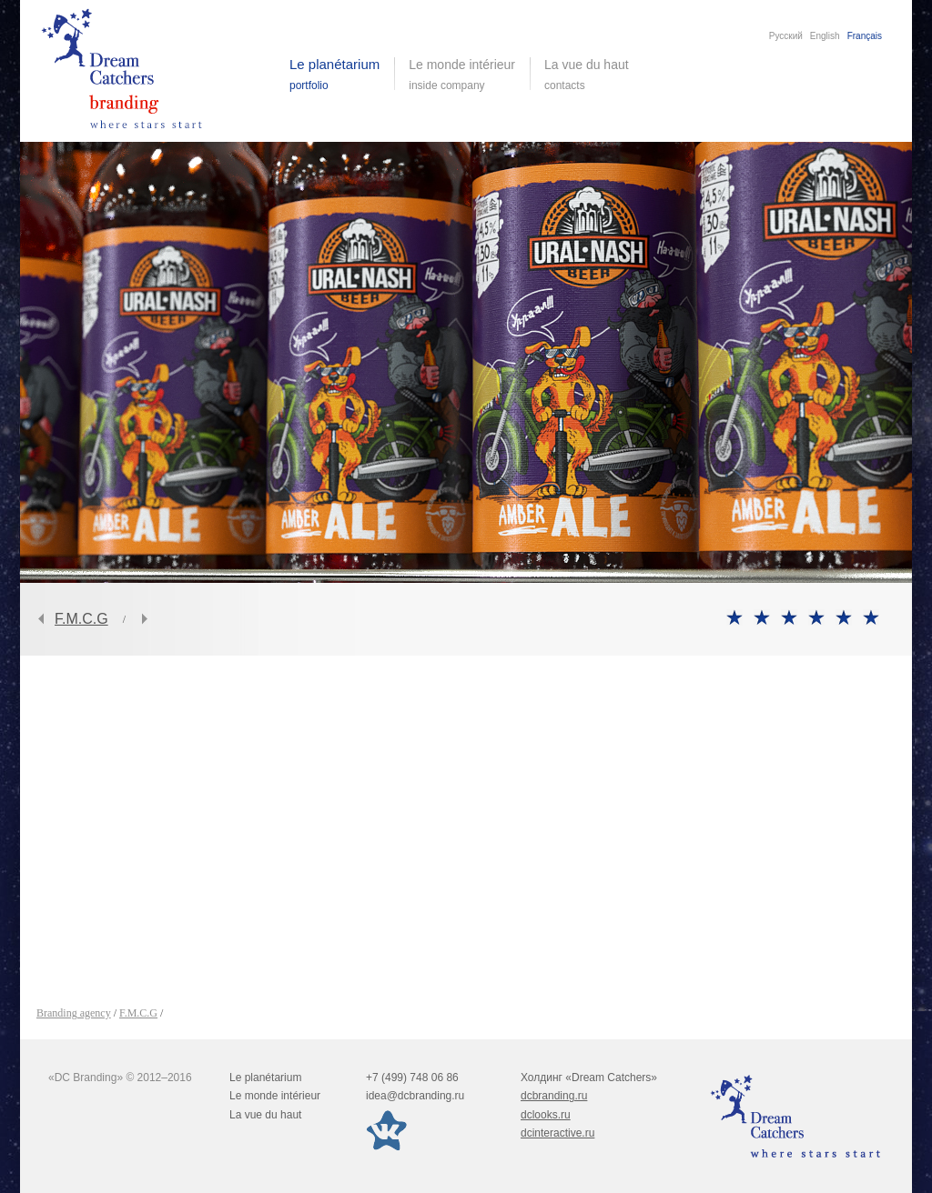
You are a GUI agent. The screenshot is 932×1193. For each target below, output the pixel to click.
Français (864, 36)
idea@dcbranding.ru (415, 1095)
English (825, 36)
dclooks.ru (546, 1114)
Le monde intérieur (274, 1095)
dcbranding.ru (554, 1095)
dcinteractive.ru (557, 1133)
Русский (786, 36)
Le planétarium (265, 1077)
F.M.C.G (81, 619)
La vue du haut (588, 74)
